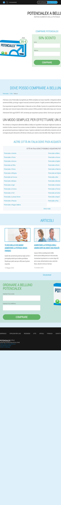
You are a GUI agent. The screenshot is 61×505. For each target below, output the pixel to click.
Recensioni (27, 333)
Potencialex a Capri (9, 185)
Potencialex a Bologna (10, 173)
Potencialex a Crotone (10, 189)
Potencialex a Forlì (9, 193)
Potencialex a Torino (10, 157)
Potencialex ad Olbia (9, 165)
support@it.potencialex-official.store (10, 342)
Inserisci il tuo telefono (9, 303)
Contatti (58, 333)
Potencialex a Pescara (10, 201)
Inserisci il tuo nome (8, 294)
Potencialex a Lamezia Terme (12, 197)
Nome (35, 42)
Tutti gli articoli (47, 275)
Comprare (47, 62)
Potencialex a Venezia (10, 153)
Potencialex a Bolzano (10, 181)
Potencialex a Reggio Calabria (12, 205)
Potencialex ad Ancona (10, 177)
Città (34, 333)
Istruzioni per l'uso (15, 333)
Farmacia (50, 333)
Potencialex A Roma (9, 169)
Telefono (36, 50)
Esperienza (3, 333)
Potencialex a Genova (10, 161)
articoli (41, 333)
